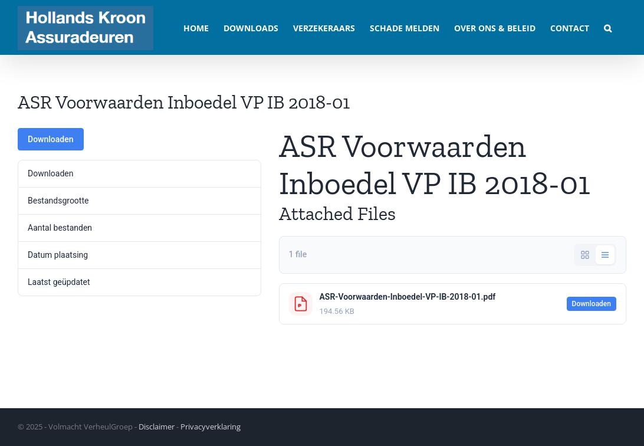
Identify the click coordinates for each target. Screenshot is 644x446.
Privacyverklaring (210, 426)
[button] (608, 27)
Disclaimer (157, 426)
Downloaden (51, 139)
